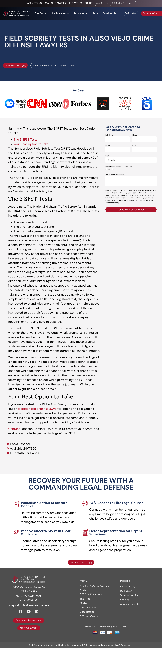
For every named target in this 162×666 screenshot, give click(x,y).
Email (107, 146)
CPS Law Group (89, 616)
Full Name (109, 135)
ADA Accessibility (129, 604)
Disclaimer (126, 590)
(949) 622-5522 (32, 596)
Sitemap (124, 599)
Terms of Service (129, 595)
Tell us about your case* (114, 175)
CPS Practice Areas (91, 594)
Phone (134, 135)
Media (83, 603)
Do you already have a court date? (118, 166)
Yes (109, 169)
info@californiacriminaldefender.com (29, 605)
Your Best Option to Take (31, 144)
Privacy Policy (127, 586)
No (115, 169)
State (107, 156)
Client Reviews (88, 607)
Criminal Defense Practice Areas (94, 588)
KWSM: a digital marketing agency (98, 645)
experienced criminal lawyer (38, 409)
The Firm (85, 598)
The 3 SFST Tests (25, 139)
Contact (14, 429)
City (134, 146)
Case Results (87, 611)
